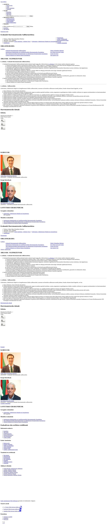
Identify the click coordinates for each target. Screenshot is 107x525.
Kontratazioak (6, 457)
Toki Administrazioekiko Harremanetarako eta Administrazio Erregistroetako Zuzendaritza (26, 53)
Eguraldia (5, 460)
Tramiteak (8, 9)
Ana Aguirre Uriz (54, 55)
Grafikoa (3, 49)
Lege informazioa (7, 436)
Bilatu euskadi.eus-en (11, 16)
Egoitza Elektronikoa (11, 22)
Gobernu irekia (6, 448)
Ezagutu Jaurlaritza (7, 444)
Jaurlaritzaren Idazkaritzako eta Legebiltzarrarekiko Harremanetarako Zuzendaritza (25, 52)
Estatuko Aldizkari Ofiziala (9, 473)
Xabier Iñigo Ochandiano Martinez (9, 176)
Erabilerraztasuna (10, 18)
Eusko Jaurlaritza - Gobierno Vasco (22, 41)
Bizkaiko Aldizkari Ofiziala (9, 471)
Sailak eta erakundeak (8, 445)
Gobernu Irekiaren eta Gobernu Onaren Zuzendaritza (18, 55)
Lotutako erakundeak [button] (62, 43)
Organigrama (6, 42)
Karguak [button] (59, 41)
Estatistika (5, 463)
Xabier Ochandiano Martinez (57, 50)
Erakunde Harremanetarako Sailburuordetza (16, 50)
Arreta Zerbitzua (7, 447)
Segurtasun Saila (4, 31)
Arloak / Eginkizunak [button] (62, 39)
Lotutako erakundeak (5, 403)
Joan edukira (3, 1)
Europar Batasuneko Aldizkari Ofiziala (12, 475)
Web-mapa (8, 14)
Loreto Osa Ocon (54, 53)
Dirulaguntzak (6, 456)
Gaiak (7, 6)
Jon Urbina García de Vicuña (57, 52)
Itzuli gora (5, 519)
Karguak (3, 347)
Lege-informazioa (10, 20)
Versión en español (7, 516)
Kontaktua (8, 12)
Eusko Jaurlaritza (10, 8)
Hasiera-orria (9, 5)
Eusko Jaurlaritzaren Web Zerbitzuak (9, 500)
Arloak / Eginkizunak (5, 249)
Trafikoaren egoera (7, 461)
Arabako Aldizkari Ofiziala (9, 470)
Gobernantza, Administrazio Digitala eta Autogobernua (44, 41)
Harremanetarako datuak (6, 303)
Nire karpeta (6, 29)
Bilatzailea (8, 13)
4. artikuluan (51, 64)
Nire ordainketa (7, 459)
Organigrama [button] (60, 37)
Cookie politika (9, 21)
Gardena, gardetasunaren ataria (10, 449)
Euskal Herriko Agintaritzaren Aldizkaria (12, 468)
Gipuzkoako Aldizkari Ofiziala (10, 472)
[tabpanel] (53, 50)
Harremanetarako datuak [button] (62, 40)
